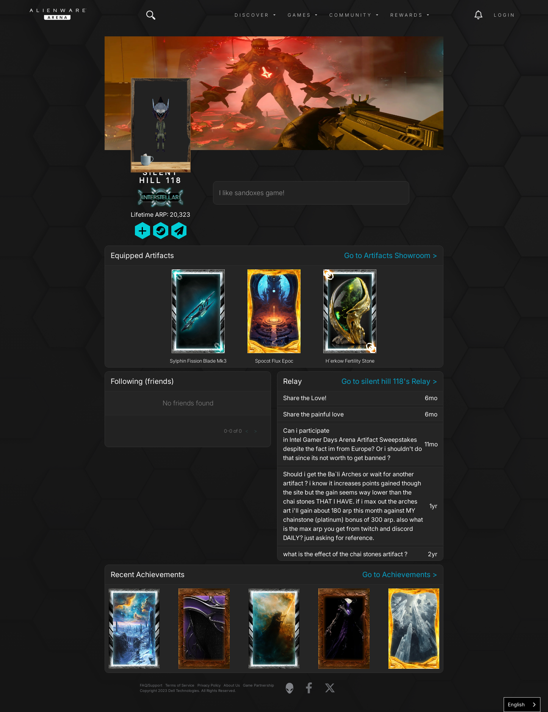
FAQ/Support (151, 685)
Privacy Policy (209, 685)
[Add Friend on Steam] (160, 230)
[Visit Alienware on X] (329, 688)
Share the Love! (304, 398)
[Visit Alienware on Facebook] (308, 688)
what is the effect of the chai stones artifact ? (345, 554)
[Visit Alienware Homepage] (289, 688)
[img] (150, 15)
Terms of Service (179, 685)
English (516, 704)
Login (504, 15)
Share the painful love (313, 414)
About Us (232, 685)
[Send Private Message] (178, 230)
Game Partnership (258, 685)
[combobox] (522, 704)
